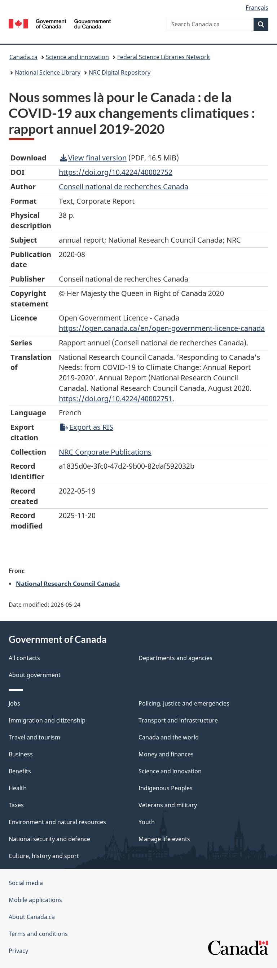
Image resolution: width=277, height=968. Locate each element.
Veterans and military (167, 805)
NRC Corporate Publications (105, 452)
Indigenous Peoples (165, 788)
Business (21, 754)
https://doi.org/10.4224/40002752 (115, 172)
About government (35, 675)
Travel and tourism (34, 737)
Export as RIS (86, 427)
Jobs (14, 703)
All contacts (24, 658)
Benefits (20, 771)
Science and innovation (77, 57)
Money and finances (166, 754)
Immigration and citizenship (47, 720)
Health (18, 788)
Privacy (18, 951)
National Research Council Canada (68, 583)
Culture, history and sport (44, 856)
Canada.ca (23, 57)
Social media (26, 883)
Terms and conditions (38, 934)
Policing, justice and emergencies (183, 703)
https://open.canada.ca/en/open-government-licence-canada (162, 328)
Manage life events (164, 839)
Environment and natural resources (57, 822)
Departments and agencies (175, 658)
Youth (146, 822)
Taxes (16, 805)
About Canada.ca (32, 917)
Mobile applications (35, 900)
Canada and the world (168, 737)
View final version (93, 158)
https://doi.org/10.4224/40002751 (115, 398)
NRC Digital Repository (119, 72)
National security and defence (49, 839)
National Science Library (47, 72)
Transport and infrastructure (178, 720)
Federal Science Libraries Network (163, 57)
